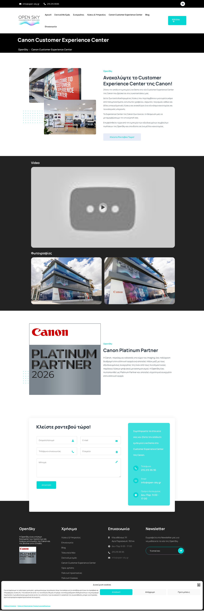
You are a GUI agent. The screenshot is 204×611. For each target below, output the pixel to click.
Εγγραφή (181, 551)
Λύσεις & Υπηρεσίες (96, 14)
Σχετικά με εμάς (62, 14)
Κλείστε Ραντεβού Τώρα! (122, 137)
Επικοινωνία (51, 26)
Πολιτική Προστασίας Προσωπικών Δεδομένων (33, 606)
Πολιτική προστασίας (71, 573)
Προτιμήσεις (184, 592)
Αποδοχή (116, 592)
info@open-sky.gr (31, 3)
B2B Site (176, 20)
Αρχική (48, 14)
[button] (198, 584)
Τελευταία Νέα (68, 553)
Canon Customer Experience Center (125, 14)
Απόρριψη (150, 592)
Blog (147, 14)
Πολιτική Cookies (10, 606)
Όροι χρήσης (67, 568)
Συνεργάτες (78, 14)
